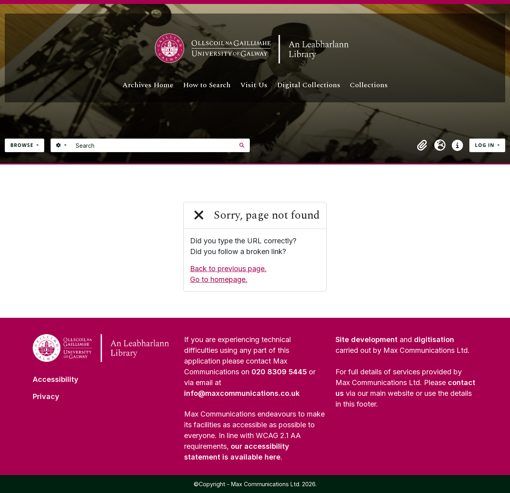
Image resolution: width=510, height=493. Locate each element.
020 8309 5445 (279, 372)
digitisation (434, 339)
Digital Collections (308, 85)
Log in (485, 145)
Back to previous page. (228, 268)
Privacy (46, 396)
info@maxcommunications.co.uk (242, 393)
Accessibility (55, 379)
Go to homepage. (218, 279)
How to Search (207, 85)
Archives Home (147, 85)
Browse (22, 145)
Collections (369, 85)
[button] (422, 145)
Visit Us (253, 85)
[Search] (153, 145)
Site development (366, 339)
